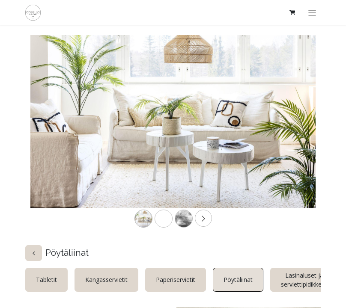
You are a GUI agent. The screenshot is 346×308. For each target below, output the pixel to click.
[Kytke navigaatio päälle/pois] (312, 12)
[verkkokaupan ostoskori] (292, 12)
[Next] (294, 135)
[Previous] (51, 135)
